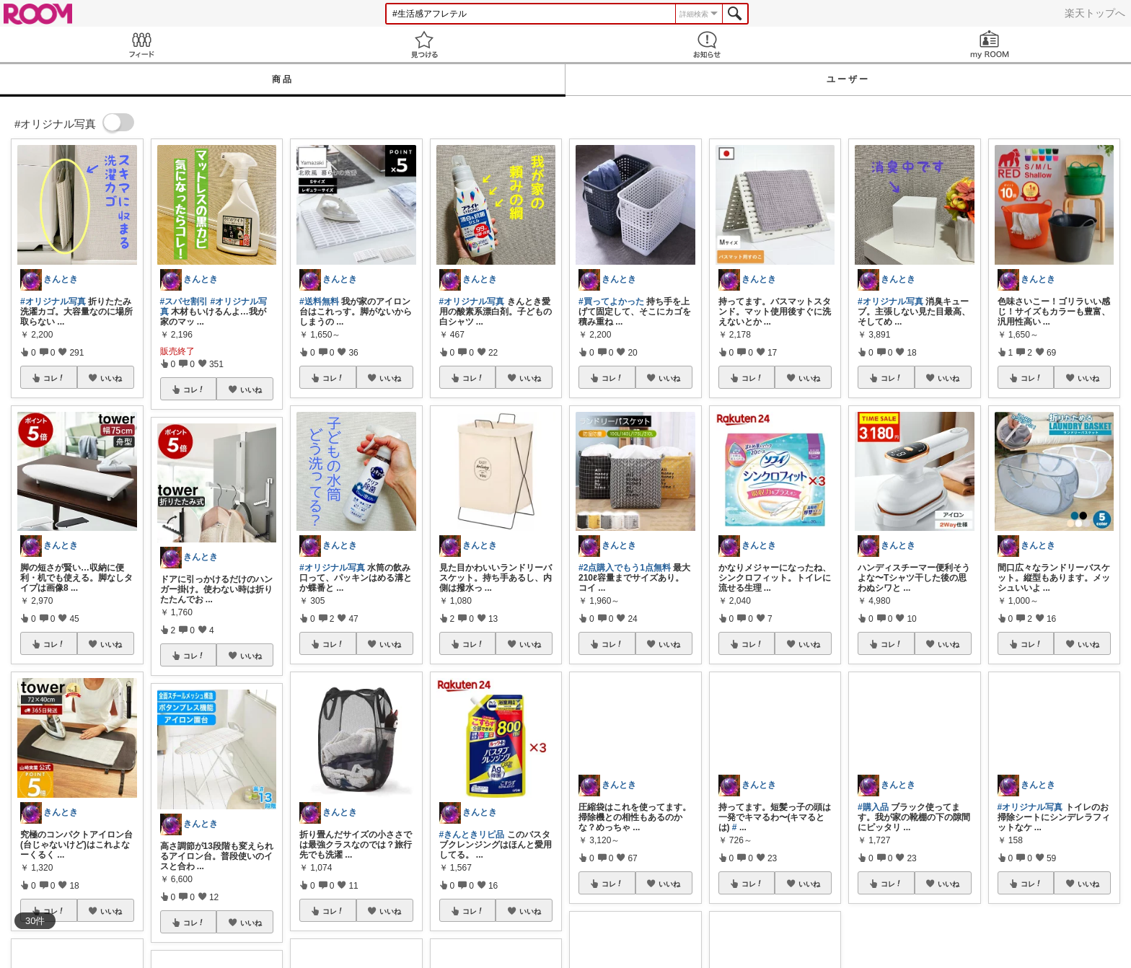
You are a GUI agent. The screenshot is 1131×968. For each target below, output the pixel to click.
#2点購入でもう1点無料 (624, 568)
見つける (424, 44)
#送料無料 (319, 301)
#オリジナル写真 (53, 301)
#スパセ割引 (184, 301)
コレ (54, 378)
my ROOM (989, 44)
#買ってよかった (611, 301)
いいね (111, 378)
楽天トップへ (1095, 13)
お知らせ (707, 44)
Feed (141, 44)
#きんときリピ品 (472, 835)
